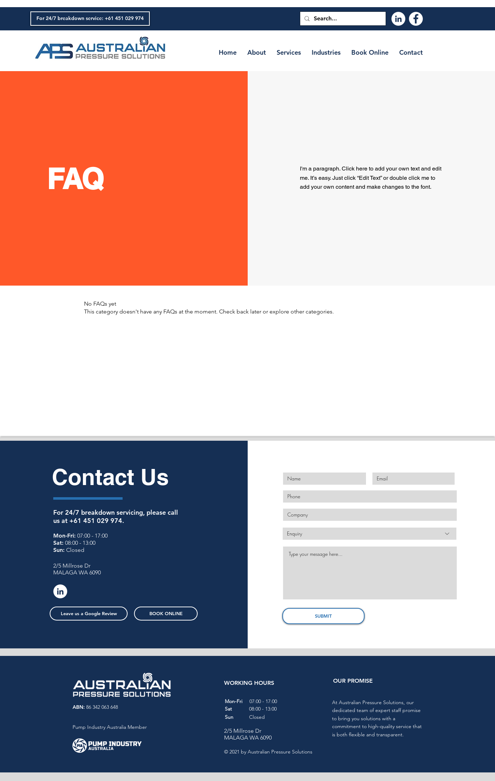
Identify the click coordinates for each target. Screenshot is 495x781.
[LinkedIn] (398, 19)
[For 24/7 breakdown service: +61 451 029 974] (90, 18)
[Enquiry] (369, 534)
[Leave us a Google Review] (89, 614)
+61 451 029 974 (95, 520)
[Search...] (342, 18)
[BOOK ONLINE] (166, 614)
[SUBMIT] (323, 616)
